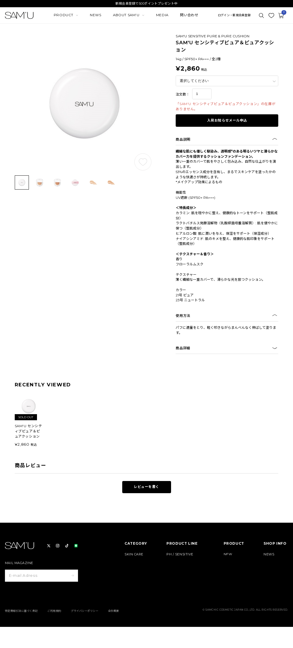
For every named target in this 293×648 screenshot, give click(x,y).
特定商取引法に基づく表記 (21, 632)
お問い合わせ (273, 601)
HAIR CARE (134, 577)
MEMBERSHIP (276, 570)
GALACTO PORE (179, 570)
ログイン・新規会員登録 (234, 15)
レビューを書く (146, 487)
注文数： (183, 94)
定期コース (232, 570)
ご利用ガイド (273, 585)
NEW (228, 554)
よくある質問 (273, 593)
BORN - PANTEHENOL (185, 562)
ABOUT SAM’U (276, 577)
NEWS (95, 15)
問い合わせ (189, 15)
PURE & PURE (178, 577)
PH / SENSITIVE (179, 554)
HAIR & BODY (177, 585)
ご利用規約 (54, 632)
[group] (29, 419)
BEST (228, 562)
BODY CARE (134, 562)
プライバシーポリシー (84, 632)
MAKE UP (133, 570)
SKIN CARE (134, 554)
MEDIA (162, 15)
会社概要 (113, 632)
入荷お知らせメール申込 (227, 120)
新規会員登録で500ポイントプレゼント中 (146, 3)
